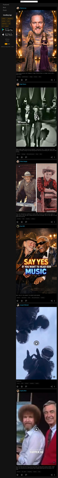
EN (6, 43)
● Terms (7, 40)
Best (4, 7)
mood (6, 26)
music (8, 21)
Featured (6, 4)
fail (9, 23)
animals (3, 21)
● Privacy (7, 39)
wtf (2, 26)
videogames (10, 18)
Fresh (5, 10)
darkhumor (4, 23)
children (3, 18)
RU (8, 43)
